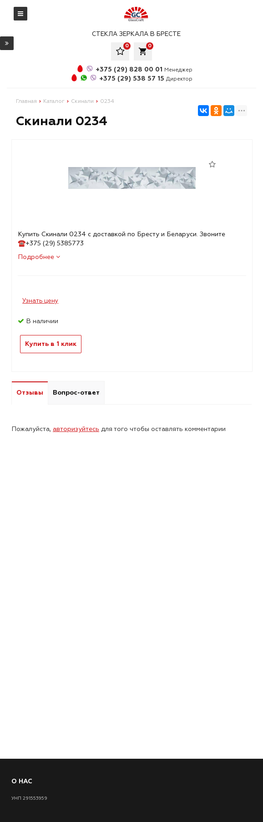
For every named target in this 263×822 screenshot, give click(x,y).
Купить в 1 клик (50, 344)
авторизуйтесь (76, 429)
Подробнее (39, 257)
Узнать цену (40, 300)
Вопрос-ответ (76, 392)
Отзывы (29, 392)
